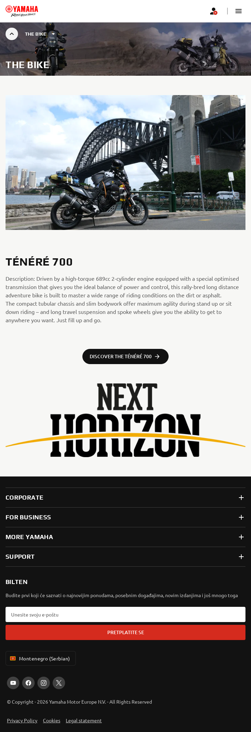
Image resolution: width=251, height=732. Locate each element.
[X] (59, 683)
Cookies (51, 720)
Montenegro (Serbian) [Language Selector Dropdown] (39, 658)
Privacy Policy (22, 720)
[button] (238, 11)
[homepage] (22, 11)
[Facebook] (28, 683)
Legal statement (84, 720)
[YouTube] (13, 683)
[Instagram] (43, 683)
